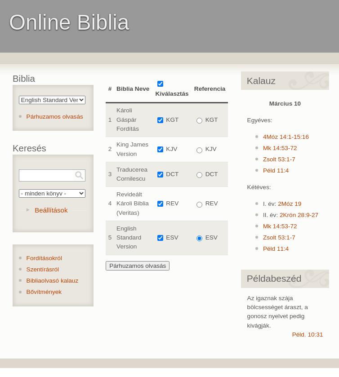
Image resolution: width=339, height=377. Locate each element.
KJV (171, 149)
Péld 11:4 (276, 170)
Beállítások (51, 210)
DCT (172, 174)
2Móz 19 (289, 203)
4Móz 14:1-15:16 (286, 136)
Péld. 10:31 (307, 334)
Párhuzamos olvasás (55, 116)
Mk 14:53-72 (280, 148)
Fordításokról (44, 258)
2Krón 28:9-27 (299, 215)
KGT (172, 119)
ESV (172, 237)
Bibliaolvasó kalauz (53, 280)
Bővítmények (44, 291)
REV (172, 203)
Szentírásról (43, 269)
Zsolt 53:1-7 (279, 159)
